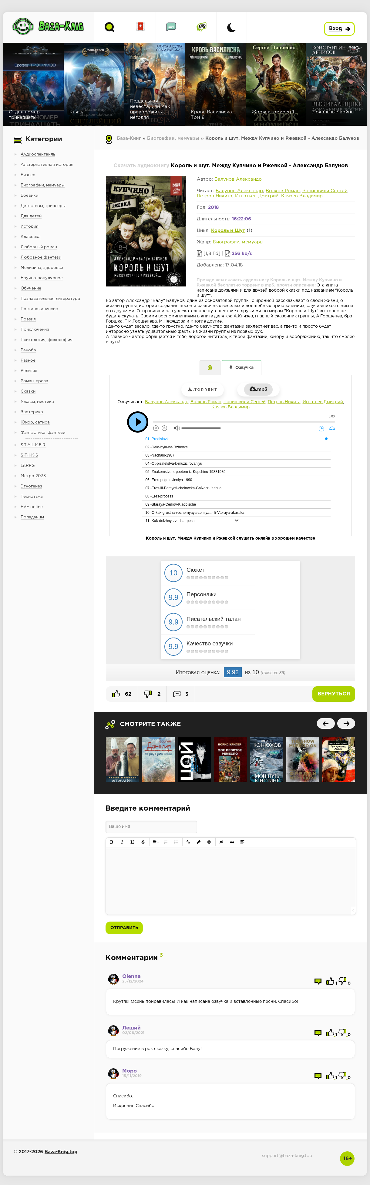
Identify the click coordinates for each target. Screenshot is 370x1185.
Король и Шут (228, 231)
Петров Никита (214, 196)
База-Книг (129, 138)
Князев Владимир (302, 196)
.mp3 (258, 389)
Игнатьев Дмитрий (256, 196)
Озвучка (244, 368)
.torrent (202, 389)
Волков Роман (283, 191)
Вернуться (334, 694)
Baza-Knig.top (61, 1152)
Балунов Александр (238, 179)
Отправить (124, 928)
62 (122, 693)
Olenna (131, 976)
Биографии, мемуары (173, 138)
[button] (111, 842)
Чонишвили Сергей (324, 191)
